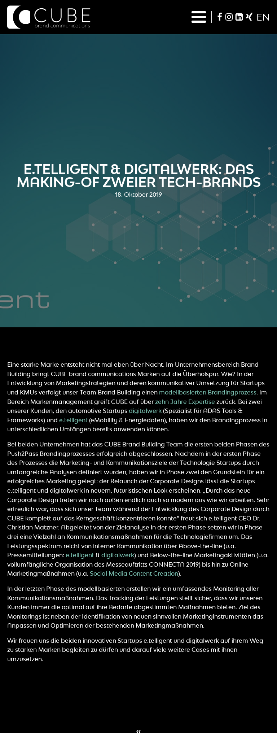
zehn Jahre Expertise (185, 401)
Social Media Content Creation (134, 573)
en (263, 17)
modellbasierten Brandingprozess (207, 392)
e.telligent (73, 420)
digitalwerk (145, 410)
